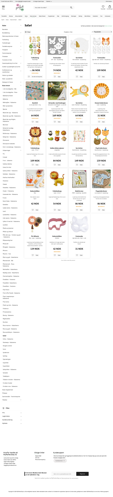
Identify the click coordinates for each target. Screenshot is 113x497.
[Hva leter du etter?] (54, 7)
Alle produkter (18, 16)
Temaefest (4, 16)
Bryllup (11, 16)
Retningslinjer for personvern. (69, 478)
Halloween (107, 16)
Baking (80, 16)
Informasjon (109, 1)
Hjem (2, 19)
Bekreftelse (87, 16)
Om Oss (37, 458)
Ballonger (73, 16)
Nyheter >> (49, 1)
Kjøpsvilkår (38, 456)
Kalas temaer (33, 16)
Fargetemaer (51, 16)
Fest (101, 16)
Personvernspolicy (40, 459)
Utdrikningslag (65, 16)
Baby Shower (42, 16)
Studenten (95, 16)
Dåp (58, 16)
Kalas (26, 16)
